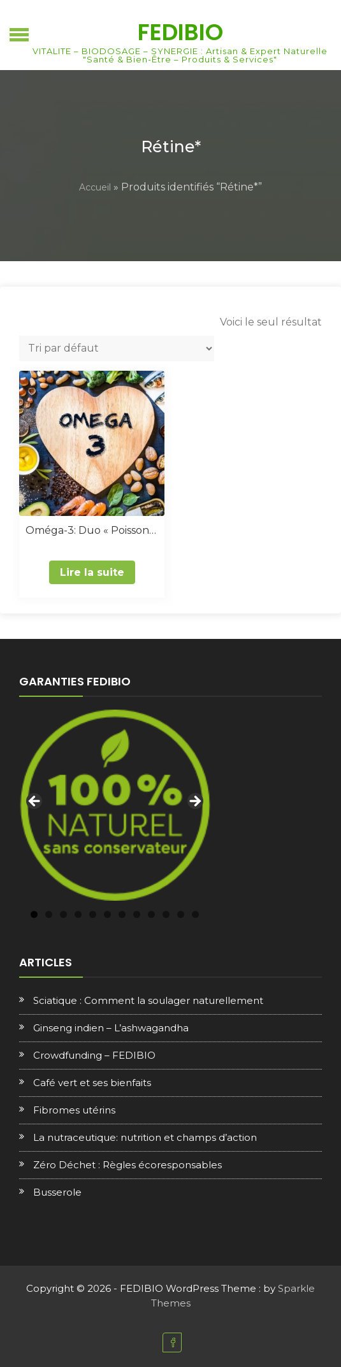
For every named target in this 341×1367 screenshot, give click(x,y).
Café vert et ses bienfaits (92, 1083)
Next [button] (194, 802)
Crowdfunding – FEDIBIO (94, 1055)
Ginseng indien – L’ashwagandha (111, 1028)
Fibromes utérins (74, 1110)
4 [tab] (78, 914)
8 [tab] (136, 914)
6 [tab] (107, 914)
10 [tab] (166, 914)
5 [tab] (92, 914)
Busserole (57, 1192)
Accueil (95, 187)
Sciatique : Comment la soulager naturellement (148, 1000)
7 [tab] (122, 914)
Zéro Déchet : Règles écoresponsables (127, 1165)
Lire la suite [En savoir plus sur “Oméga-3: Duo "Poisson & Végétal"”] (92, 572)
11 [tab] (180, 914)
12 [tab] (195, 914)
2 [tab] (48, 914)
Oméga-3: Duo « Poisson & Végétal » (91, 530)
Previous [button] (35, 802)
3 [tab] (63, 914)
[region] (114, 805)
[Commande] (116, 348)
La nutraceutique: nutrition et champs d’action (145, 1137)
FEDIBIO (180, 32)
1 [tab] (34, 914)
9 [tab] (151, 914)
